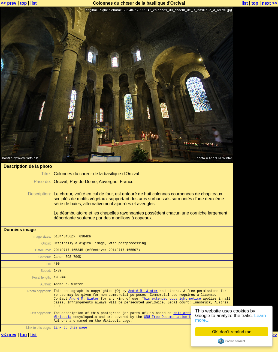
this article (185, 324)
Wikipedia (62, 329)
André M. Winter (143, 298)
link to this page (70, 341)
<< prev (8, 3)
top (23, 3)
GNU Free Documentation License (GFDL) (180, 329)
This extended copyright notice (171, 307)
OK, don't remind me (231, 332)
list (34, 3)
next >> (269, 3)
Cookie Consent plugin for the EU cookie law (231, 341)
